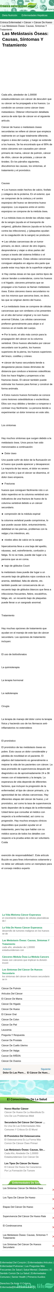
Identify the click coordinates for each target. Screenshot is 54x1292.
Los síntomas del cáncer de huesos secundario (22, 1245)
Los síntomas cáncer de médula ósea (23, 1188)
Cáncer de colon (10, 1019)
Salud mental (30, 1270)
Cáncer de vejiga (10, 1050)
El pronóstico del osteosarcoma (22, 1136)
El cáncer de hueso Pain (39, 1072)
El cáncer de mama (11, 999)
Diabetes (43, 1270)
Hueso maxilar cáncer (16, 1108)
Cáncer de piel (9, 1024)
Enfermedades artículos (40, 1262)
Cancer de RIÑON (10, 1056)
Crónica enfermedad (10, 22)
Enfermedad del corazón (13, 1262)
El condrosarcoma (12, 1225)
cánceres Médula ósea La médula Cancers (25, 957)
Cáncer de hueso (43, 22)
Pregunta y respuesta (12, 1035)
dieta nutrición (9, 15)
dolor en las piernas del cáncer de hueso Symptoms (15, 1072)
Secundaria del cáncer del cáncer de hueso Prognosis (24, 1122)
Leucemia (6, 1030)
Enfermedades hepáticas (35, 15)
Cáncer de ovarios (11, 1061)
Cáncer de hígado (11, 1004)
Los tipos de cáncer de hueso (21, 1163)
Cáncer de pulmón (11, 988)
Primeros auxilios (36, 1277)
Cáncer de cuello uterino (14, 1045)
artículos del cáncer (12, 993)
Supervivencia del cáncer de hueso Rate (24, 1216)
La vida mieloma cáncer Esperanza (21, 915)
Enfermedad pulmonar (11, 1266)
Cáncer (27, 22)
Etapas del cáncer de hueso (18, 1207)
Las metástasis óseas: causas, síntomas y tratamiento (24, 1150)
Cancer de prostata (11, 1040)
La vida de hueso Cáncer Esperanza (22, 927)
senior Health (19, 1277)
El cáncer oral (9, 1014)
